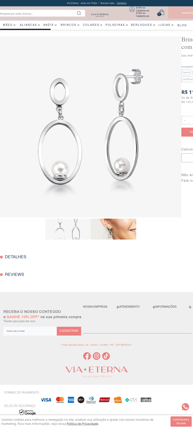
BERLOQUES (141, 25)
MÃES (8, 25)
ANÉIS (48, 25)
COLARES (91, 25)
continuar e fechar (181, 421)
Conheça (121, 3)
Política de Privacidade (82, 424)
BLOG (182, 25)
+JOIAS (164, 25)
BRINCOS (68, 25)
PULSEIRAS (115, 25)
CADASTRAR (69, 331)
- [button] (184, 120)
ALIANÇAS (28, 25)
